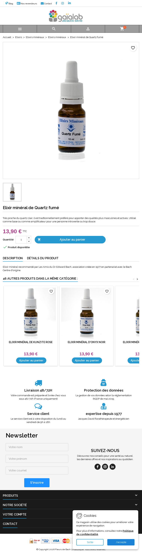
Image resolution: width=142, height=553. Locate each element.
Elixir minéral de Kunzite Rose (31, 342)
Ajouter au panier (61, 240)
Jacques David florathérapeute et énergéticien (103, 418)
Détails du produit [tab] (43, 258)
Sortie (90, 542)
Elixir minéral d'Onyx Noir (86, 342)
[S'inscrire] (37, 482)
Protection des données (103, 390)
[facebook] (98, 467)
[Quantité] (21, 239)
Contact (46, 3)
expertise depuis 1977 (104, 414)
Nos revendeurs (27, 3)
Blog (9, 3)
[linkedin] (113, 467)
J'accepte (121, 542)
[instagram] (105, 467)
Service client (38, 414)
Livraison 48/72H (38, 390)
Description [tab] (13, 258)
